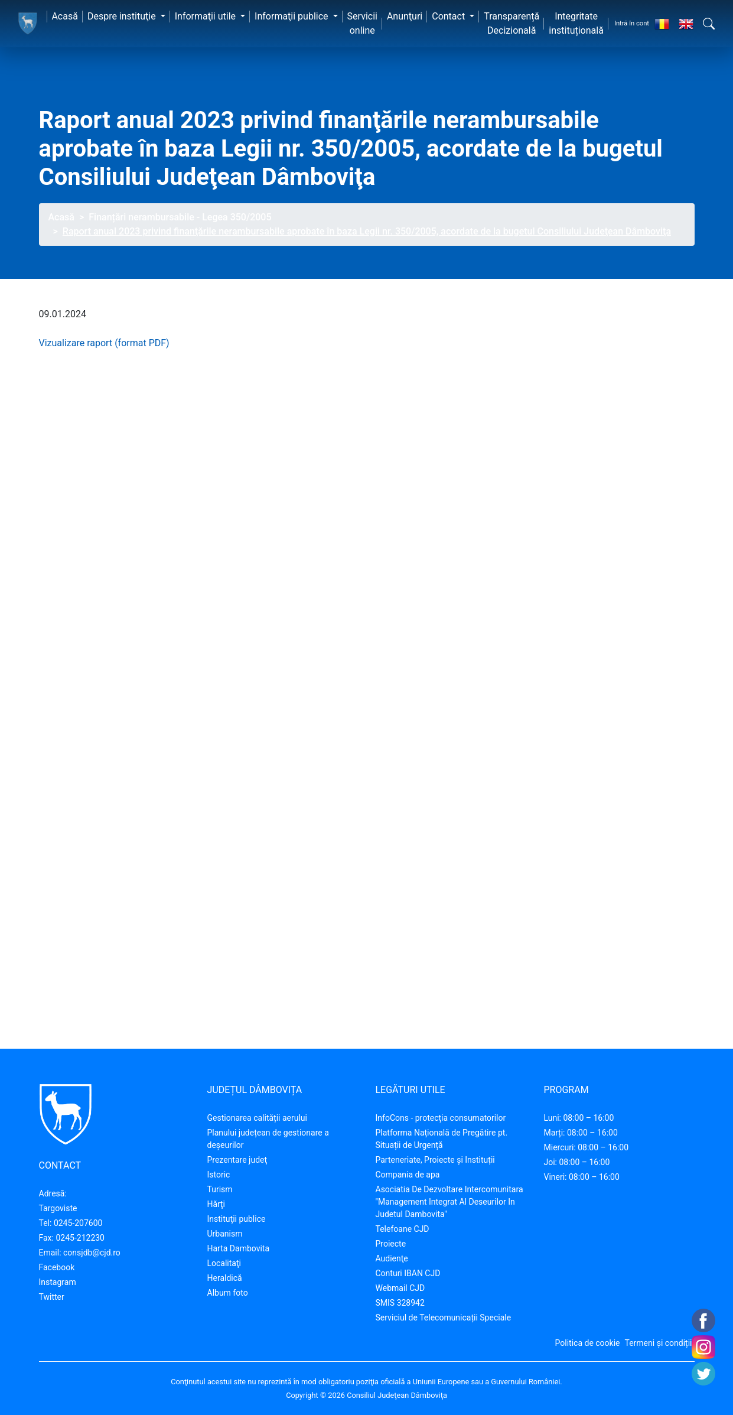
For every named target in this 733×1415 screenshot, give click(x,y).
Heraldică (224, 1278)
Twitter (51, 1297)
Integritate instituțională (576, 23)
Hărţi (216, 1204)
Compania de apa (408, 1174)
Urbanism (225, 1233)
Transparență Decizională (511, 23)
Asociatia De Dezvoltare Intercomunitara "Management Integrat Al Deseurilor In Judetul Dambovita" (449, 1202)
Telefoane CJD (402, 1229)
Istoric (218, 1174)
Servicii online (362, 23)
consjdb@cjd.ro (91, 1252)
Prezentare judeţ (237, 1159)
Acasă (64, 16)
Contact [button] (449, 16)
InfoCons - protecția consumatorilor (441, 1118)
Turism (220, 1189)
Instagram (57, 1282)
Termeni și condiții (658, 1343)
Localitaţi (224, 1263)
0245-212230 (80, 1237)
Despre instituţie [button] (122, 16)
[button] (709, 24)
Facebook (57, 1267)
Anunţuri (404, 16)
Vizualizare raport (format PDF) (104, 343)
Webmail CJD (400, 1288)
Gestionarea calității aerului (257, 1118)
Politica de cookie (587, 1343)
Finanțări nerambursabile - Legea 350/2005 (180, 217)
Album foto (227, 1292)
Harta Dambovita (238, 1248)
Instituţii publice (236, 1219)
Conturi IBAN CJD (408, 1273)
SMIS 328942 (400, 1302)
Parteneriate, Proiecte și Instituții (435, 1159)
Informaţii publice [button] (292, 16)
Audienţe (392, 1258)
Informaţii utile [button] (206, 16)
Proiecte (391, 1243)
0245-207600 (78, 1223)
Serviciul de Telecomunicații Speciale (444, 1317)
